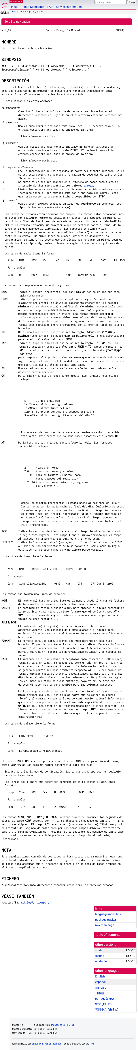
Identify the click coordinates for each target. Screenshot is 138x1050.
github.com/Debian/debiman (47, 1044)
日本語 (99, 993)
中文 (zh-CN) (103, 1004)
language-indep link (108, 914)
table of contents (108, 935)
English (100, 976)
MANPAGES (16, 1)
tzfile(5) (27, 902)
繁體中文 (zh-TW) (106, 1009)
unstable (101, 961)
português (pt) (104, 998)
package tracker (105, 919)
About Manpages (33, 7)
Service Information (69, 7)
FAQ (50, 7)
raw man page (104, 925)
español (100, 982)
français (100, 987)
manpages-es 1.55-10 (62, 1025)
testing (99, 956)
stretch (15, 11)
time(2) (89, 185)
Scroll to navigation (17, 21)
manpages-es (28, 11)
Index (14, 7)
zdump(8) (43, 902)
